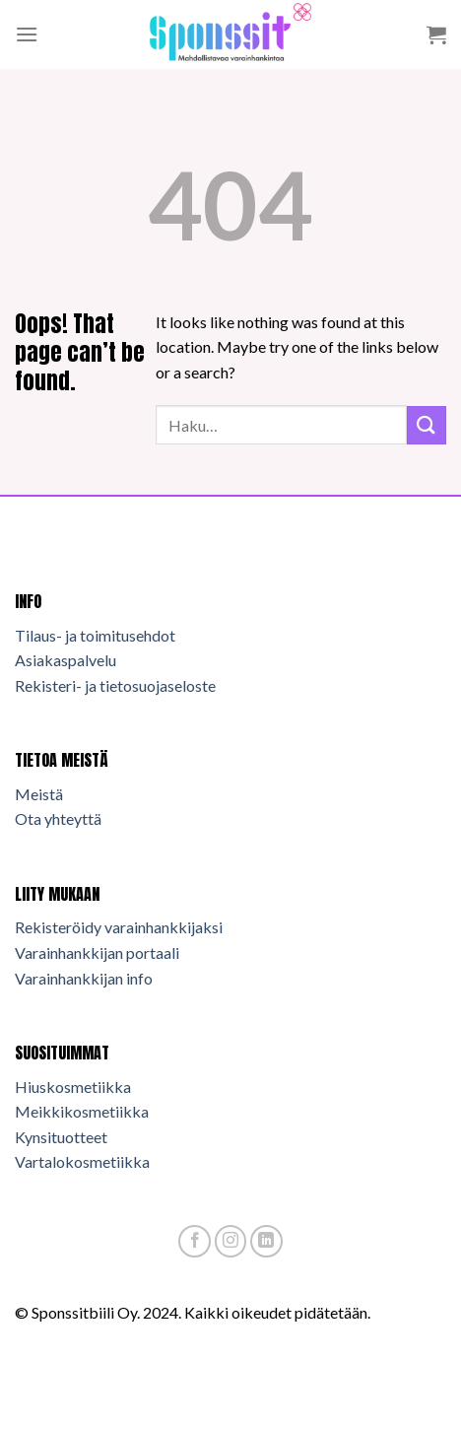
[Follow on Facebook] (194, 1241)
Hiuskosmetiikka (73, 1086)
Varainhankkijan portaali (97, 952)
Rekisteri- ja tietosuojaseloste (115, 685)
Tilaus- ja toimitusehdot (95, 635)
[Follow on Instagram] (231, 1241)
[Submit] (426, 425)
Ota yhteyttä (58, 818)
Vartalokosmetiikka (82, 1161)
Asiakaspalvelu (65, 659)
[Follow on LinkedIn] (266, 1241)
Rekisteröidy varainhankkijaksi (119, 927)
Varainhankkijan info (84, 978)
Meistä (39, 793)
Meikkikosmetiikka (82, 1111)
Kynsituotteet (61, 1136)
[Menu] (26, 34)
